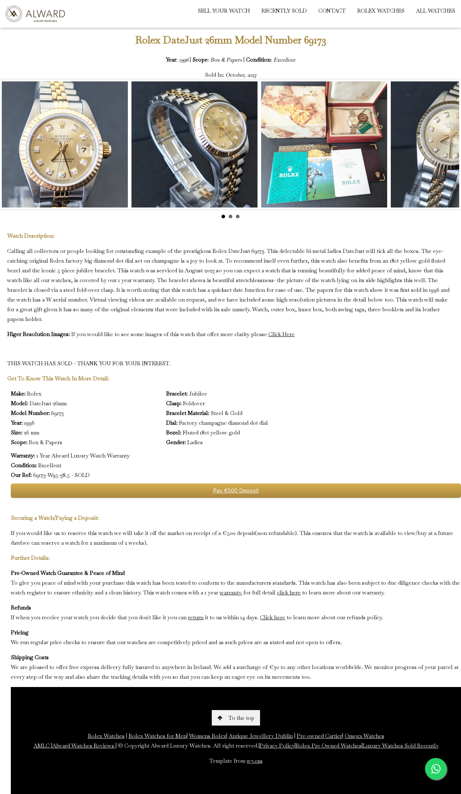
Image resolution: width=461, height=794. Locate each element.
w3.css (255, 760)
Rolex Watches (106, 735)
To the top (236, 717)
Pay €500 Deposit (236, 490)
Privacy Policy (277, 745)
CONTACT (332, 10)
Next (450, 144)
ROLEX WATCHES (380, 10)
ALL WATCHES (435, 10)
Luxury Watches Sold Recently (401, 745)
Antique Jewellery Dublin (261, 735)
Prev (11, 144)
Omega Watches (364, 735)
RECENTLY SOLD (284, 10)
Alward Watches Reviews (84, 745)
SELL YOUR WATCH (224, 10)
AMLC (42, 745)
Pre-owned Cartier (319, 735)
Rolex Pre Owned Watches (329, 745)
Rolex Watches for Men (158, 735)
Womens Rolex (207, 735)
